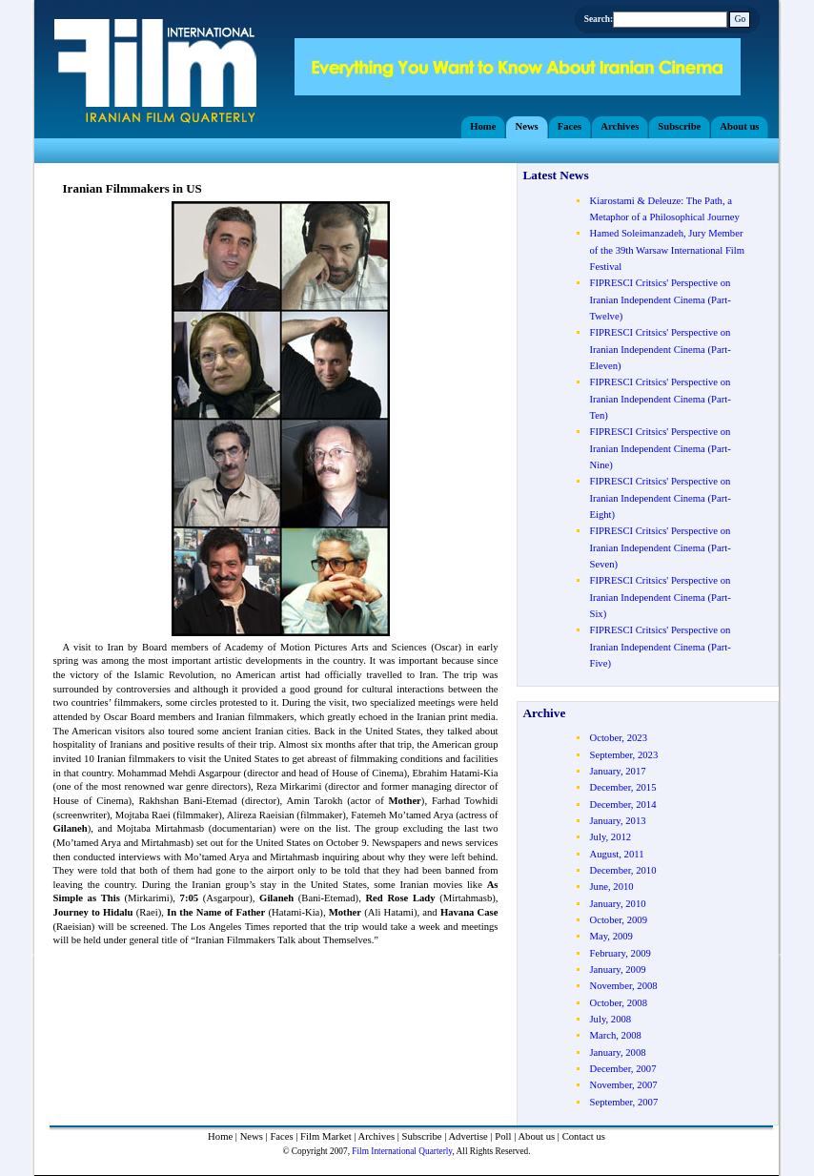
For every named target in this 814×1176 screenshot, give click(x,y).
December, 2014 (622, 804)
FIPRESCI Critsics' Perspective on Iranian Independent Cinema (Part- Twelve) (659, 299)
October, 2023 (618, 737)
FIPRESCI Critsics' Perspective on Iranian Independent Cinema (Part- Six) (659, 597)
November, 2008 (623, 985)
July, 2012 (610, 837)
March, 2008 (615, 1035)
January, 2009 (617, 969)
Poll (503, 1136)
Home (220, 1136)
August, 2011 (616, 854)
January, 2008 (617, 1052)
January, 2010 (617, 903)
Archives (376, 1136)
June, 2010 (611, 886)
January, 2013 (617, 820)
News (251, 1136)
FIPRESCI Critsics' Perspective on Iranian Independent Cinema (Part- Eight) (659, 498)
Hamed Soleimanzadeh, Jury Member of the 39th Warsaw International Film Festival (666, 250)
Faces (281, 1136)
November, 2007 (623, 1085)
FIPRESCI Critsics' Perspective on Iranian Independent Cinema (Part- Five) (659, 647)
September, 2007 (623, 1102)
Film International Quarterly (402, 1151)
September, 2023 (623, 755)
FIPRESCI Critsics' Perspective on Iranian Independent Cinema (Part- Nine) (659, 448)
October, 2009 (618, 920)
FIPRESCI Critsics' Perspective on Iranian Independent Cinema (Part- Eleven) (659, 349)
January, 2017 (617, 771)
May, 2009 (610, 936)
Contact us (583, 1136)
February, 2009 (619, 953)
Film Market (326, 1136)
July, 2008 (610, 1019)
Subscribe (422, 1136)
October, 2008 (618, 1003)
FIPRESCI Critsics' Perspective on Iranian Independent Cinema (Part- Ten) (659, 399)
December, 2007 (622, 1068)
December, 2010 (622, 870)
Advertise (467, 1136)
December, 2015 (622, 787)
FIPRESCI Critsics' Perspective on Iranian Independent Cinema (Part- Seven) (659, 547)
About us (536, 1136)
